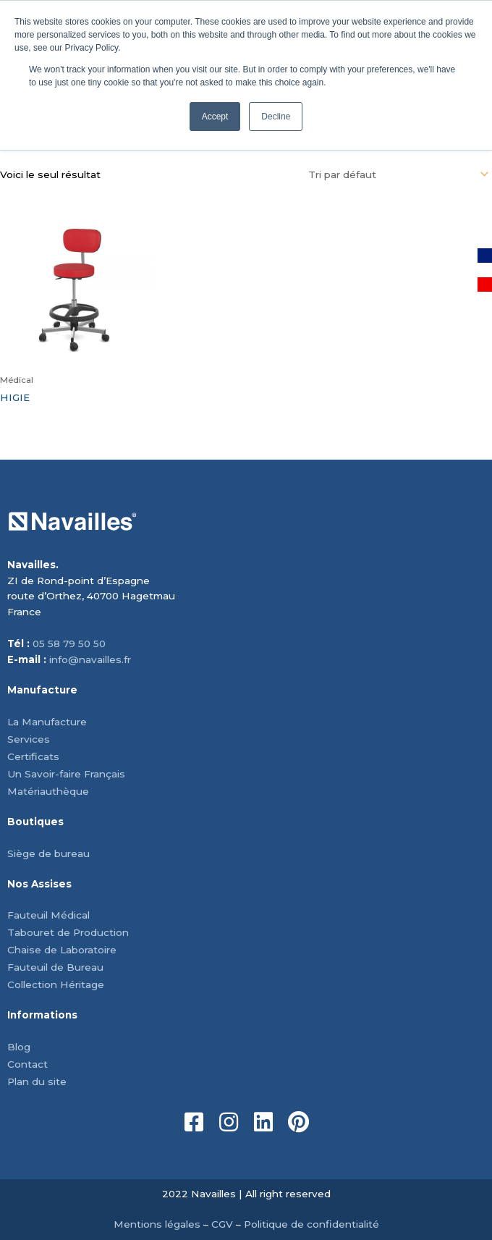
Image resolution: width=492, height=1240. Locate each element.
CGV (222, 1224)
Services (28, 739)
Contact (27, 1064)
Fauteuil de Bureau (55, 967)
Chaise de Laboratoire (61, 950)
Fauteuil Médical (48, 915)
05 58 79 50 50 (69, 643)
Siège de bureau (48, 853)
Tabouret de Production (68, 932)
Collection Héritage (55, 984)
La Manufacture (47, 721)
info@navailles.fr (90, 659)
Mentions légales (157, 1224)
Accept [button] (215, 116)
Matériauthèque (48, 791)
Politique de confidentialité (311, 1224)
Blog (18, 1047)
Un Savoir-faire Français (66, 774)
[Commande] (396, 174)
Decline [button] (275, 116)
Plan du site (37, 1081)
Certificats (33, 756)
